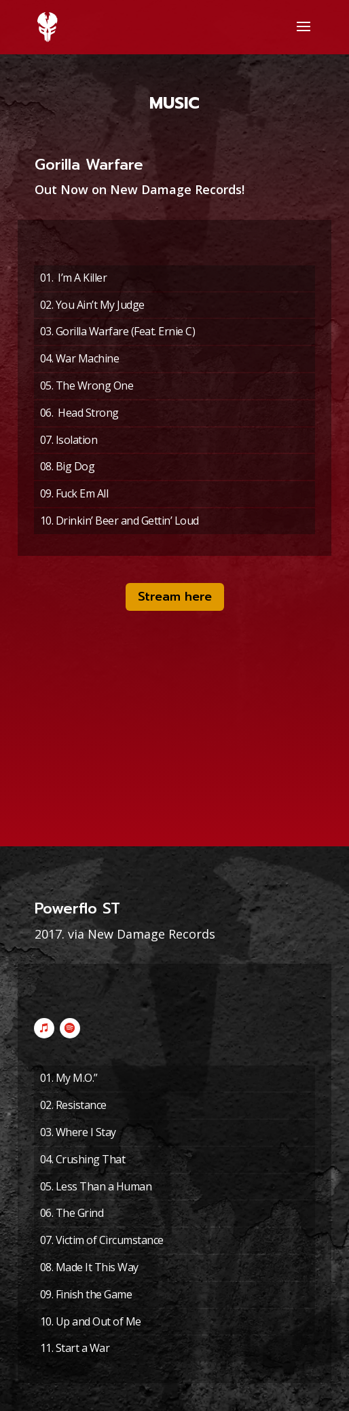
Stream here (175, 596)
